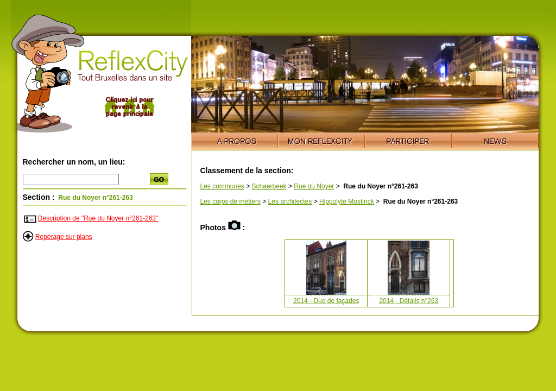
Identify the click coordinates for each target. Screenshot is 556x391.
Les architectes (290, 201)
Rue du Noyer (314, 186)
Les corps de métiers (230, 201)
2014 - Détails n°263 (408, 301)
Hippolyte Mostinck (346, 201)
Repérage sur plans (63, 237)
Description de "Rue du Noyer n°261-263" (98, 218)
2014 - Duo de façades (326, 301)
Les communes (222, 186)
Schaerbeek (269, 186)
